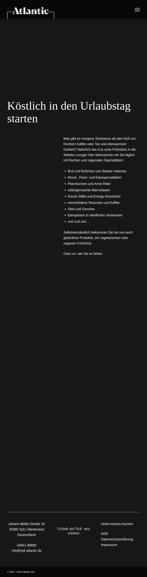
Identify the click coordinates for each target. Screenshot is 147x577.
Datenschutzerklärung (117, 539)
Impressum (109, 545)
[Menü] (137, 9)
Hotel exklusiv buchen (117, 524)
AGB (104, 534)
